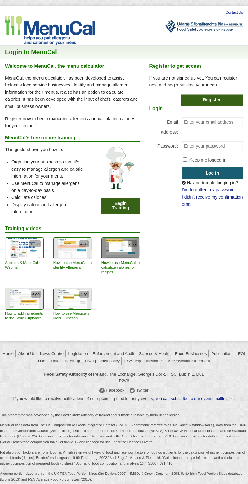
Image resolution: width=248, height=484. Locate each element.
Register (212, 99)
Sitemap (72, 361)
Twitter (142, 390)
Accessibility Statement (189, 361)
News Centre (52, 353)
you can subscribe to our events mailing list (194, 398)
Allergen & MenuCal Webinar (24, 253)
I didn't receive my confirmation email (212, 200)
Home (8, 353)
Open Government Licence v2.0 (146, 436)
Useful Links (49, 361)
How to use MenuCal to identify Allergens (72, 253)
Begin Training (120, 205)
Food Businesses (191, 353)
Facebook (115, 390)
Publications (222, 353)
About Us (26, 353)
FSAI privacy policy (102, 361)
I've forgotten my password (208, 189)
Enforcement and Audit (113, 353)
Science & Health (155, 353)
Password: (167, 146)
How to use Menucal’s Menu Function (72, 304)
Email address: (169, 127)
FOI (241, 353)
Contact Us (234, 12)
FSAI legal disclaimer (143, 361)
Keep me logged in (207, 159)
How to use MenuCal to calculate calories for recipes (120, 255)
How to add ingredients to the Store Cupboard (24, 304)
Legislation (78, 353)
